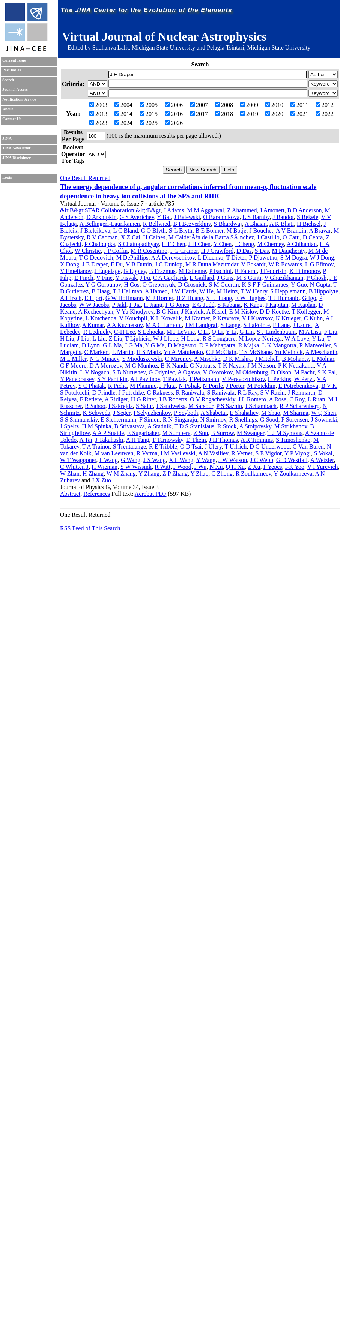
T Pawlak (174, 379)
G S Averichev (137, 217)
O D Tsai (191, 446)
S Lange (231, 325)
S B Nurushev (129, 372)
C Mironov (178, 359)
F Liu (330, 332)
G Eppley (134, 271)
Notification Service (19, 99)
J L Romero (252, 399)
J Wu (200, 467)
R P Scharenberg (300, 406)
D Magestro (182, 345)
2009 (249, 105)
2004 (123, 105)
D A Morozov (105, 365)
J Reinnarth (301, 392)
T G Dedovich (96, 257)
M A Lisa (310, 332)
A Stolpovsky (255, 426)
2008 (224, 105)
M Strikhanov (290, 426)
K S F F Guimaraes (265, 284)
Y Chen (222, 244)
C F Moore (73, 365)
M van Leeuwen (114, 453)
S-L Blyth (181, 230)
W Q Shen (323, 413)
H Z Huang (189, 298)
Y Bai (164, 217)
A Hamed (156, 291)
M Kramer (197, 318)
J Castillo (268, 237)
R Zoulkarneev (253, 473)
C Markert (96, 352)
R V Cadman (102, 237)
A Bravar (320, 230)
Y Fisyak (126, 278)
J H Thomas (223, 440)
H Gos (131, 284)
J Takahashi (109, 440)
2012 (325, 105)
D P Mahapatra (217, 345)
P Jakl (119, 305)
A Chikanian (302, 244)
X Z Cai (130, 237)
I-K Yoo (294, 467)
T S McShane (255, 352)
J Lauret (302, 325)
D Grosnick (192, 284)
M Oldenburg (252, 372)
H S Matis (149, 352)
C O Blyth (153, 230)
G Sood (269, 419)
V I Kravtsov (257, 318)
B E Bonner (210, 230)
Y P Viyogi (297, 453)
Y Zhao (199, 473)
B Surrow (222, 433)
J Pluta (167, 386)
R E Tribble (163, 446)
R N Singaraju (180, 419)
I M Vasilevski (178, 453)
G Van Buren (308, 446)
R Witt (162, 467)
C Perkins (279, 379)
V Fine (104, 278)
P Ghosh (316, 278)
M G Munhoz (141, 365)
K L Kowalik (166, 318)
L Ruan (316, 399)
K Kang (253, 305)
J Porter (235, 386)
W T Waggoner (78, 460)
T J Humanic (283, 298)
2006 (174, 105)
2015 (149, 114)
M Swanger (251, 433)
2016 (174, 114)
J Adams (174, 210)
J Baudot (282, 217)
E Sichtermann (118, 419)
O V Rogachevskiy (212, 399)
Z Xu (254, 467)
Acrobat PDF (151, 494)
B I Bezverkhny (192, 224)
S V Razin (272, 392)
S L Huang (219, 298)
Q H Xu (235, 467)
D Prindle (104, 392)
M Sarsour (200, 406)
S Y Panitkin (112, 379)
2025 (149, 123)
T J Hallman (127, 291)
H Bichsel (309, 224)
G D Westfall (292, 460)
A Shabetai (214, 413)
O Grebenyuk (159, 284)
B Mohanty (295, 359)
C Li (203, 332)
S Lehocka (151, 332)
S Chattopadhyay (138, 244)
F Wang (108, 460)
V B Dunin (139, 264)
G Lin (246, 332)
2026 (174, 123)
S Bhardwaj (228, 224)
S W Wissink (136, 467)
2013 (98, 114)
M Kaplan (303, 305)
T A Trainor (96, 446)
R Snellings (243, 419)
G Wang (130, 460)
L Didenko (210, 257)
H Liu (67, 338)
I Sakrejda (120, 406)
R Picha (117, 386)
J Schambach (261, 406)
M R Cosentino (149, 251)
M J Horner (159, 298)
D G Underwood (270, 446)
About (7, 109)
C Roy (296, 399)
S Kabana (229, 305)
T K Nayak (231, 365)
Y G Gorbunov (103, 284)
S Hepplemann (288, 291)
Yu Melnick (289, 352)
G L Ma (112, 345)
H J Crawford (217, 251)
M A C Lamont (164, 325)
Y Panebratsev (77, 379)
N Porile (213, 386)
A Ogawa (189, 372)
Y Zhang (148, 473)
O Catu (291, 237)
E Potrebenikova (298, 386)
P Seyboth (186, 413)
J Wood (182, 467)
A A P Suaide (108, 433)
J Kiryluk (192, 311)
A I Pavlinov (145, 379)
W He (206, 291)
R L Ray (247, 392)
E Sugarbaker (143, 433)
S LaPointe (256, 325)
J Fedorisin (273, 271)
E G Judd (203, 305)
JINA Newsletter (16, 148)
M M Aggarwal (205, 210)
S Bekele (307, 217)
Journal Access (15, 89)
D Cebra (313, 237)
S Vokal (323, 453)
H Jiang (153, 305)
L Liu (98, 338)
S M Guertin (224, 284)
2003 (98, 105)
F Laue (281, 325)
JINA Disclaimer (16, 158)
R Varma (147, 453)
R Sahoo (95, 406)
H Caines (154, 237)
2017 (199, 114)
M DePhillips (132, 257)
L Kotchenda (101, 318)
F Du (117, 264)
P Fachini (220, 271)
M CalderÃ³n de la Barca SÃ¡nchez (211, 237)
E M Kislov (243, 311)
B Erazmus (162, 271)
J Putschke (131, 392)
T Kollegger (306, 311)
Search (8, 80)
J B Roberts (173, 399)
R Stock (226, 426)
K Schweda (96, 413)
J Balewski (187, 217)
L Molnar (323, 359)
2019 (249, 114)
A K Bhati (281, 224)
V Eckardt (253, 264)
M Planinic (143, 386)
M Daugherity (288, 251)
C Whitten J (74, 467)
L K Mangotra (279, 345)
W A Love (296, 338)
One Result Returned (85, 178)
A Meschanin (321, 352)
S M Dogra (293, 257)
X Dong (69, 264)
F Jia (135, 305)
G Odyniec (162, 372)
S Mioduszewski (142, 359)
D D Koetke (274, 311)
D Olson (281, 372)
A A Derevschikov (173, 257)
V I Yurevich (322, 467)
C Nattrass (202, 365)
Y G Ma (155, 345)
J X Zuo (101, 480)
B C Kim (167, 311)
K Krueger (288, 318)
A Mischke (207, 359)
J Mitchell (267, 359)
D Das (243, 251)
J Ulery (213, 446)
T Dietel (236, 257)
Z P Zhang (175, 473)
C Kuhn (313, 318)
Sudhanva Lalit (110, 47)
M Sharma (295, 413)
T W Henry (254, 291)
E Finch (83, 278)
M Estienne (192, 271)
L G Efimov (319, 264)
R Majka (248, 345)
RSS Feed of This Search (90, 528)
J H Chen (199, 244)
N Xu (216, 467)
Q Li (217, 332)
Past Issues (11, 70)
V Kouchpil (133, 318)
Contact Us (11, 119)
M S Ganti (249, 278)
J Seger (122, 413)
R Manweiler (314, 345)
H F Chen (173, 244)
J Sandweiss (170, 406)
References (96, 494)
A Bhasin (256, 224)
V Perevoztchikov (243, 379)
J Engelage (108, 271)
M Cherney (270, 244)
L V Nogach (94, 372)
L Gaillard (202, 278)
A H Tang (137, 440)
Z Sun (201, 433)
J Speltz (69, 426)
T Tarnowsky (167, 440)
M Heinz (227, 291)
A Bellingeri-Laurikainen (110, 224)
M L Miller (73, 359)
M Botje (237, 230)
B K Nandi (174, 365)
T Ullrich (235, 446)
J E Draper (95, 264)
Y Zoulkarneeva (293, 473)
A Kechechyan (95, 311)
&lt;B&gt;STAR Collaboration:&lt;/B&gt (110, 210)
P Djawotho (263, 257)
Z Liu (115, 338)
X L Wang (181, 460)
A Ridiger (116, 399)
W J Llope (165, 338)
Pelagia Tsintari (225, 47)
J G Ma (133, 345)
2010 (274, 105)
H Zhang (93, 473)
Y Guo (299, 284)
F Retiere (91, 399)
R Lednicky (97, 332)
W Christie (88, 251)
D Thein (196, 440)
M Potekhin (261, 386)
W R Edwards (285, 264)
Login (7, 177)
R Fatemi (246, 271)
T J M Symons (284, 433)
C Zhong (221, 473)
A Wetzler (322, 460)
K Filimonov (304, 271)
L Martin (123, 352)
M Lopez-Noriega (260, 338)
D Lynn (91, 345)
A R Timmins (257, 440)
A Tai (85, 440)
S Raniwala (221, 392)
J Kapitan (276, 305)
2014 (123, 114)
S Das (262, 251)
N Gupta (320, 284)
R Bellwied (156, 224)
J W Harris (184, 291)
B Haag (101, 291)
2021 (299, 114)
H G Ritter (143, 399)
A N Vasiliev (213, 453)
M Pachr (304, 372)
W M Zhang (121, 473)
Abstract (70, 494)
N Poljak (189, 386)
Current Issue (14, 60)
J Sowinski (324, 419)
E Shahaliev (244, 413)
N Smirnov (213, 419)
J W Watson (232, 460)
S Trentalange (129, 446)
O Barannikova (221, 217)
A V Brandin (291, 230)
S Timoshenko (293, 440)
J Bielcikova (95, 230)
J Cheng (244, 244)
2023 (98, 123)
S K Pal (326, 372)
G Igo (309, 298)
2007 (199, 105)
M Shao (270, 413)
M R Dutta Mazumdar (211, 264)
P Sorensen (294, 419)
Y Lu (318, 338)
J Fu (145, 278)
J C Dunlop (168, 264)
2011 (299, 105)
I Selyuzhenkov (152, 413)
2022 (325, 114)
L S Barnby (255, 217)
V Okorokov (218, 372)
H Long (190, 338)
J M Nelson (261, 365)
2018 (224, 114)
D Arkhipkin (101, 217)
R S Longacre (219, 338)
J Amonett (272, 210)
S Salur (144, 406)
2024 (123, 123)
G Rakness (160, 392)
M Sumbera (176, 433)
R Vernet (241, 453)
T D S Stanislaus (194, 426)
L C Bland (125, 230)
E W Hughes (250, 298)
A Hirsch (70, 298)
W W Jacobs (94, 305)
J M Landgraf (201, 325)
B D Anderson (304, 210)
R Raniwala (190, 392)
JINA (7, 138)
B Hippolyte (323, 291)
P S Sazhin (229, 406)
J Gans (225, 278)
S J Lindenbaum (276, 332)
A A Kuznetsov (125, 325)
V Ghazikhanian (283, 278)
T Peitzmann (204, 379)
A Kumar (93, 325)
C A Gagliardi (170, 278)
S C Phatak (91, 386)
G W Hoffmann (124, 298)
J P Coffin (116, 251)
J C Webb (261, 460)
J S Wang (154, 460)
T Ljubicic (137, 338)
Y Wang (206, 460)
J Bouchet (261, 230)
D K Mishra (237, 359)
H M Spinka (96, 426)
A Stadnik (159, 426)
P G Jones (177, 305)
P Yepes (272, 467)
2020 (274, 114)
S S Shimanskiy (79, 419)
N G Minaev (104, 359)
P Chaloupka (99, 244)
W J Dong (322, 257)
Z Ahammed (242, 210)
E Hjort (93, 298)
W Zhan (70, 473)
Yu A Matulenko (183, 352)
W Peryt (304, 379)
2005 (149, 105)
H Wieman (104, 467)
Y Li (231, 332)
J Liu (83, 338)
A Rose (277, 399)
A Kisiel (216, 311)
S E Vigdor (268, 453)
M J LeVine (181, 332)
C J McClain (221, 352)
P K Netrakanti (296, 365)
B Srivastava (129, 426)
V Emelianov (76, 271)
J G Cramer (184, 251)
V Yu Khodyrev (134, 311)
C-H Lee (124, 332)
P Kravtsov (226, 318)
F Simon (149, 419)
